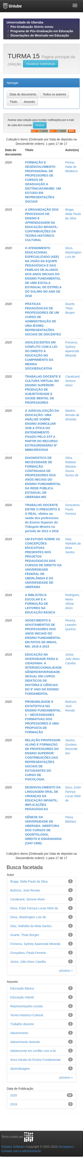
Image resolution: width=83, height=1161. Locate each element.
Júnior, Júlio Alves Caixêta (72, 659)
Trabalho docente (22, 1024)
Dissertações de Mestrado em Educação (39, 35)
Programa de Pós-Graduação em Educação (41, 31)
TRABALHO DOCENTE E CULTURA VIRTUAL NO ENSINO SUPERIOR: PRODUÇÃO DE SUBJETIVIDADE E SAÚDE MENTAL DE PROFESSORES (43, 389)
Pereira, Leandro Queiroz (70, 625)
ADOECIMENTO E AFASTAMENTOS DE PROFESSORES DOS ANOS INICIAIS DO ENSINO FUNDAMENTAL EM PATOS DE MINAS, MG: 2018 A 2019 (43, 633)
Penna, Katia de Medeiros (71, 167)
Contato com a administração (21, 1151)
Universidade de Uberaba (25, 22)
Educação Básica (22, 988)
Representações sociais (26, 1006)
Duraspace (66, 1146)
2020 (13, 1095)
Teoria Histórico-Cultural (26, 1015)
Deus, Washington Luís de (73, 252)
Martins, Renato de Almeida (72, 415)
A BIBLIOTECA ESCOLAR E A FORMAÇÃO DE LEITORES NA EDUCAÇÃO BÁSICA (40, 603)
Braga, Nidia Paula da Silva (73, 214)
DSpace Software (13, 1146)
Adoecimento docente (25, 1042)
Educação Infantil (22, 997)
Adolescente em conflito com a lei (33, 1051)
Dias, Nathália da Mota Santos (31, 926)
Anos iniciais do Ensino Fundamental (35, 1059)
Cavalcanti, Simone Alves (72, 381)
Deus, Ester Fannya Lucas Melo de (34, 908)
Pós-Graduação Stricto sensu (31, 26)
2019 (13, 1104)
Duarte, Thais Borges (70, 308)
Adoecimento (19, 1033)
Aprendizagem (20, 1068)
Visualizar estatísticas (40, 63)
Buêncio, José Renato (71, 706)
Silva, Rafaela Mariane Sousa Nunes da (71, 466)
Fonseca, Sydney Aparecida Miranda (35, 944)
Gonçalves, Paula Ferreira (72, 509)
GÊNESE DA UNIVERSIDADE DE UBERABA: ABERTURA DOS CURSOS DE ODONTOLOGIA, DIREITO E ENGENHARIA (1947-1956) (43, 830)
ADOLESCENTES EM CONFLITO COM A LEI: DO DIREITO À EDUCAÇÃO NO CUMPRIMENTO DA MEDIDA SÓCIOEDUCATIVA (41, 355)
